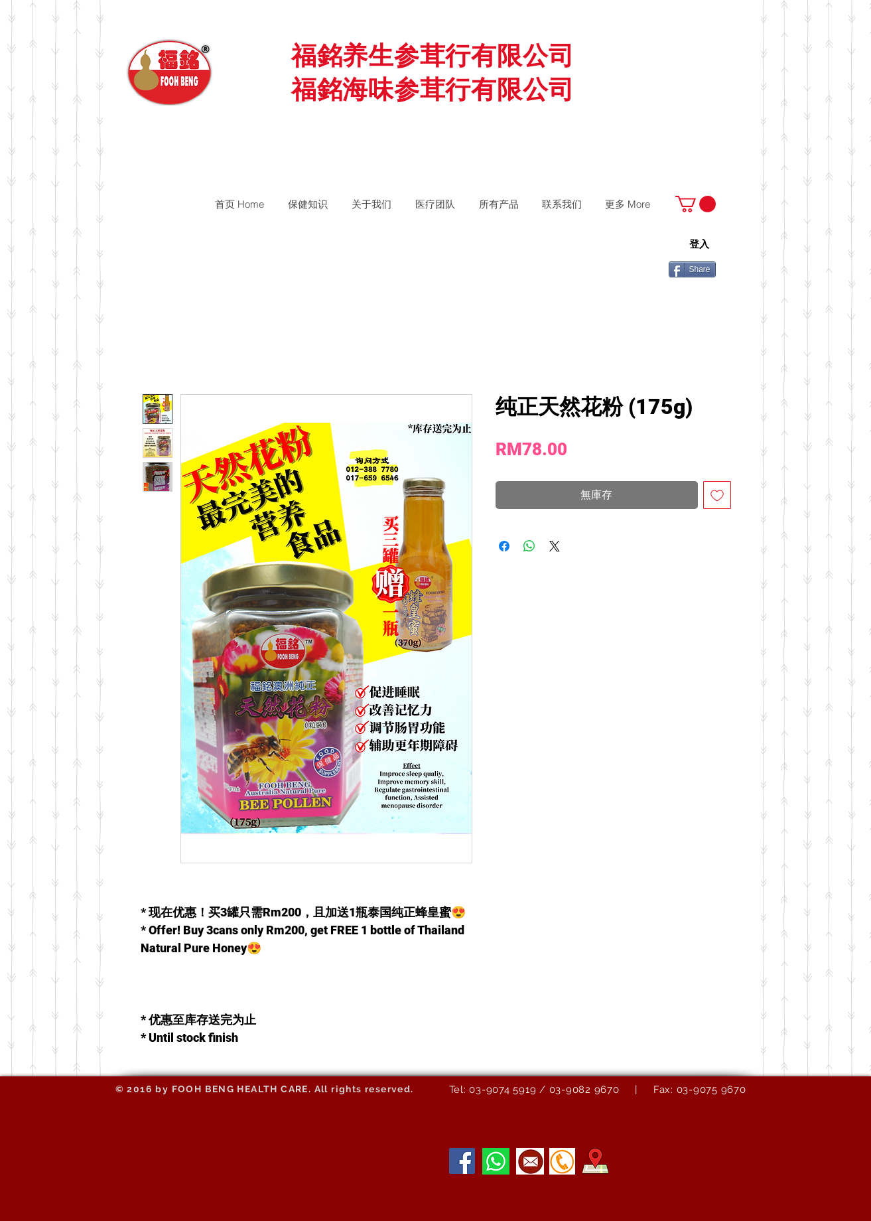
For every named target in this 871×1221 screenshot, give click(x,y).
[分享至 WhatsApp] (529, 546)
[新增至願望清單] (717, 495)
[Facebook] (462, 1161)
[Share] (692, 269)
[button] (695, 204)
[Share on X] (555, 546)
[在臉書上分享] (504, 546)
